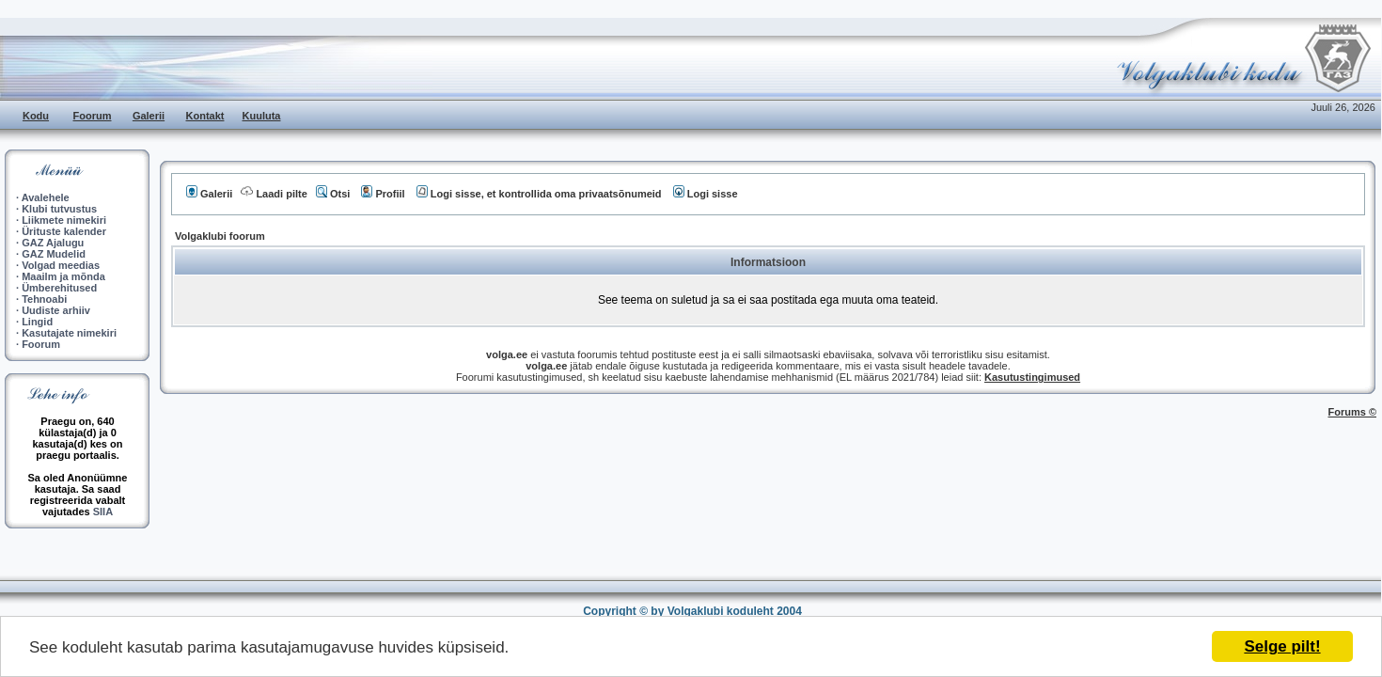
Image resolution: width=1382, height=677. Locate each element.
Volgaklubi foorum (220, 236)
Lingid (37, 321)
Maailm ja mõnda (63, 276)
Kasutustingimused (1032, 377)
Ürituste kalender (64, 231)
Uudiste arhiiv (56, 310)
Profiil (382, 193)
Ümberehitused (59, 287)
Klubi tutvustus (59, 208)
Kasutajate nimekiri (69, 332)
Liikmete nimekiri (64, 220)
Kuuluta (262, 115)
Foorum (92, 115)
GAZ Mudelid (54, 254)
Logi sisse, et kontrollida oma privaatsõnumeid (539, 193)
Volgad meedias (61, 265)
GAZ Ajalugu (53, 242)
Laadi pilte (273, 193)
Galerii (149, 115)
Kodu (36, 115)
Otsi (333, 193)
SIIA (103, 511)
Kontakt (205, 115)
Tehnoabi (44, 299)
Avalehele (46, 197)
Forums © (1352, 411)
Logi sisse (705, 193)
